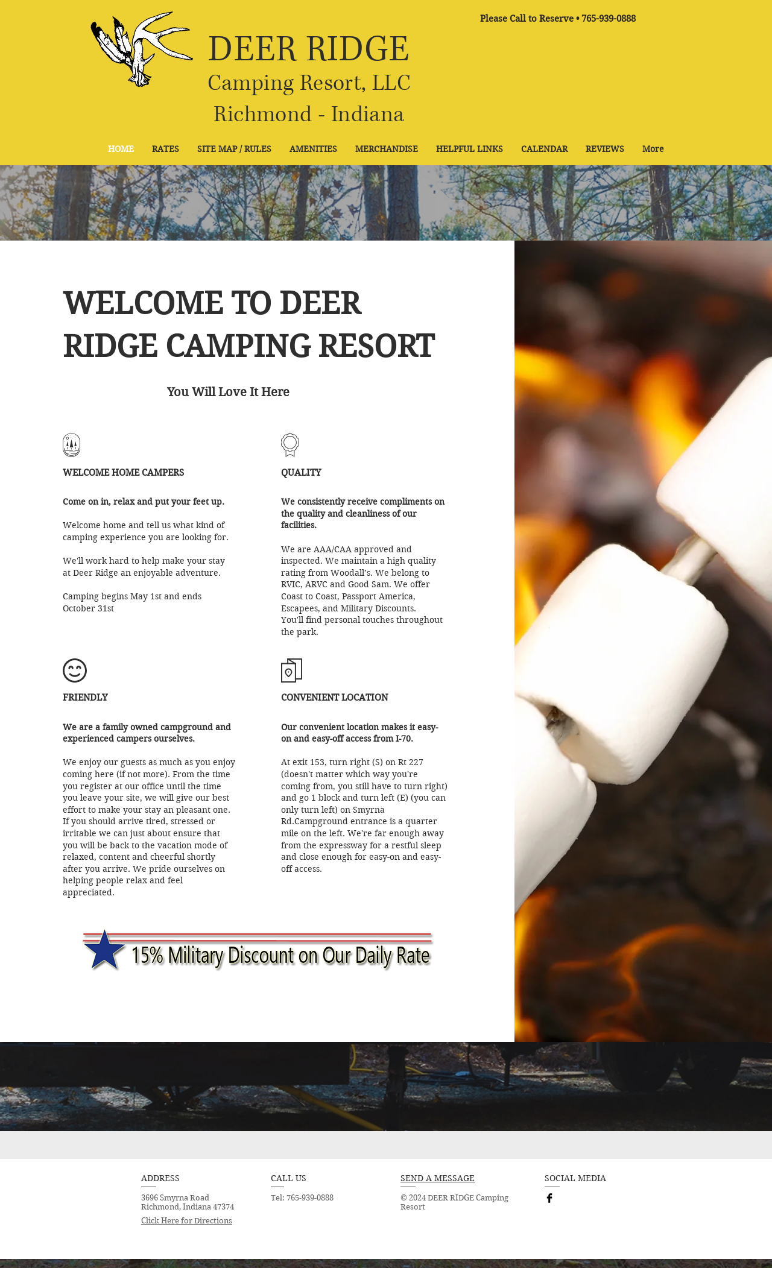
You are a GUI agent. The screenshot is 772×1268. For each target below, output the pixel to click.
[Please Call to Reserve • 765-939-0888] (557, 19)
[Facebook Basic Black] (549, 1198)
